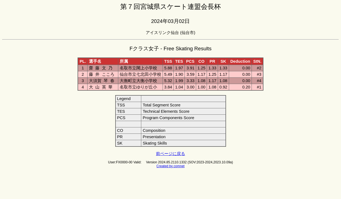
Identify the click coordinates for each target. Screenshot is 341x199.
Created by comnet (170, 166)
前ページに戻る (170, 153)
